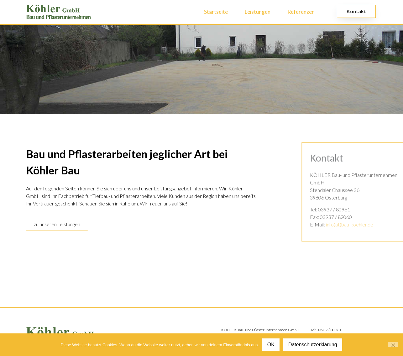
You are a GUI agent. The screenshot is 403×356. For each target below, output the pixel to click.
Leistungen (257, 11)
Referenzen (301, 11)
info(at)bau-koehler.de (361, 224)
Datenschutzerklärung (312, 344)
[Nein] (393, 344)
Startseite (216, 11)
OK (271, 344)
